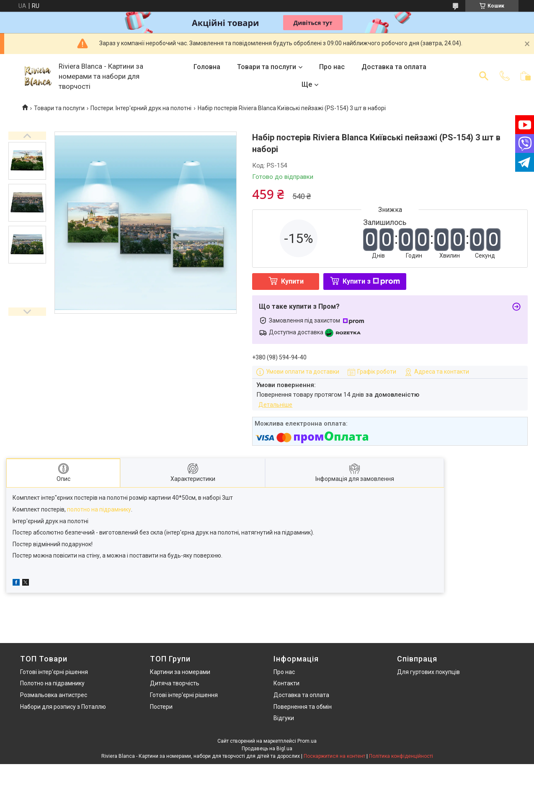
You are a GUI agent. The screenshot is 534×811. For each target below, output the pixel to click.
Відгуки (283, 718)
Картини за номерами (180, 672)
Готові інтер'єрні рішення (54, 672)
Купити (292, 281)
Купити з (371, 281)
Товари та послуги (266, 67)
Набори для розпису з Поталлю (63, 706)
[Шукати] (483, 75)
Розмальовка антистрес (53, 695)
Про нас (332, 67)
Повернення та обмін (302, 706)
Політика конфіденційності (401, 756)
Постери (161, 706)
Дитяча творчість (174, 683)
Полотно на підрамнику (52, 683)
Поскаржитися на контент (334, 756)
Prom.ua (307, 741)
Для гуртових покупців (428, 672)
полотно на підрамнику (99, 509)
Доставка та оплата (393, 67)
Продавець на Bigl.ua (267, 749)
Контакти (286, 683)
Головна (206, 67)
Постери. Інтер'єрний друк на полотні (140, 108)
